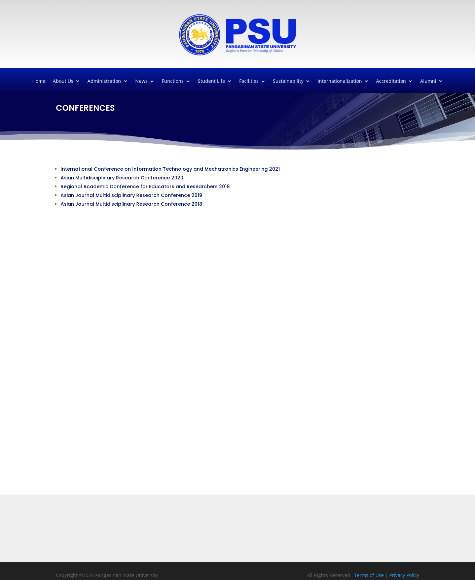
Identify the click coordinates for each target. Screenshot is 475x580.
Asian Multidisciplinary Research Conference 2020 (122, 177)
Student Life (211, 81)
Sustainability (288, 81)
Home (38, 81)
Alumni (428, 81)
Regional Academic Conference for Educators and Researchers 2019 (145, 186)
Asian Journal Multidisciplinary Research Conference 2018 (131, 204)
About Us (63, 81)
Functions (173, 81)
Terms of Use (369, 575)
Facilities (249, 81)
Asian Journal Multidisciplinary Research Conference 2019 (131, 195)
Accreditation (391, 81)
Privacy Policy (404, 575)
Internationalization (340, 81)
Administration (104, 81)
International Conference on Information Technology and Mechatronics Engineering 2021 (170, 169)
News (141, 81)
